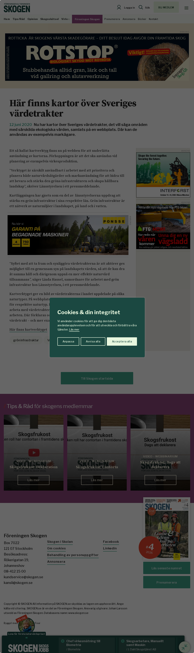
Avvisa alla (93, 341)
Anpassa (68, 341)
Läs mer (74, 329)
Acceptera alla (122, 341)
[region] (97, 326)
